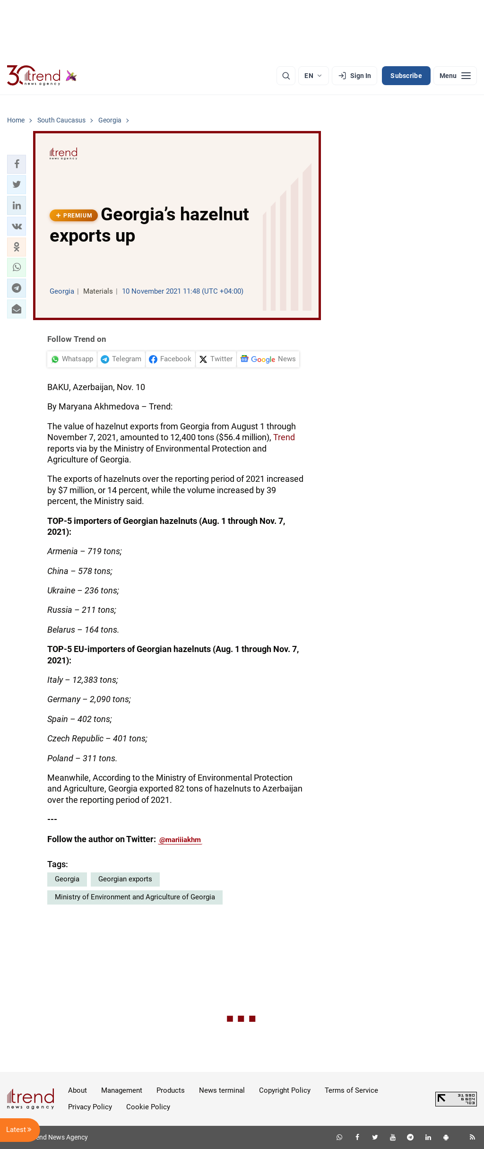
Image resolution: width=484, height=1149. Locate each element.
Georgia (67, 879)
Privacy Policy (90, 1107)
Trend (284, 437)
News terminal (222, 1090)
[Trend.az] (42, 75)
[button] (16, 164)
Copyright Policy (285, 1090)
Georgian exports (125, 879)
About (77, 1090)
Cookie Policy (148, 1107)
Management (121, 1090)
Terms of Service (351, 1090)
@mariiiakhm (180, 840)
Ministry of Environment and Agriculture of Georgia (135, 897)
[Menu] (455, 75)
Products (170, 1090)
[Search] (286, 75)
